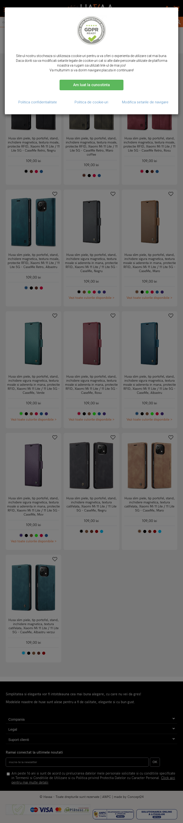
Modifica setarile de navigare (145, 102)
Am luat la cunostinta (91, 85)
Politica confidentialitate (37, 102)
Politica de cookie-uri (91, 102)
